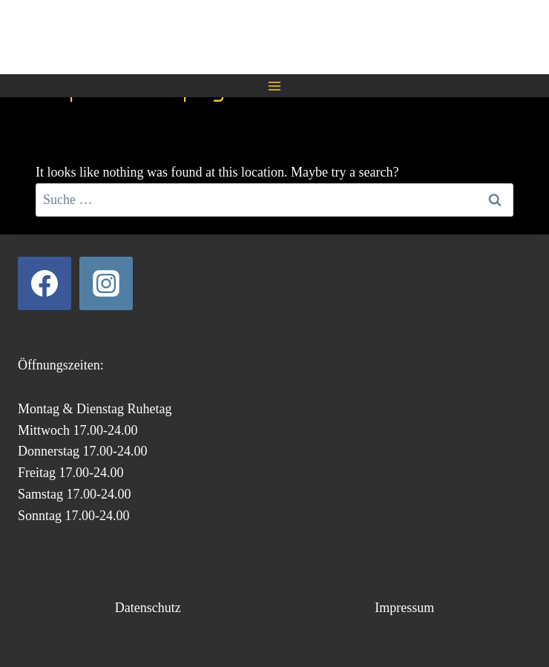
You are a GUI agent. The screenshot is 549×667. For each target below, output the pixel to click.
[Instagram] (106, 283)
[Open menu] (275, 85)
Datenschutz (148, 607)
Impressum (404, 607)
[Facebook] (44, 283)
